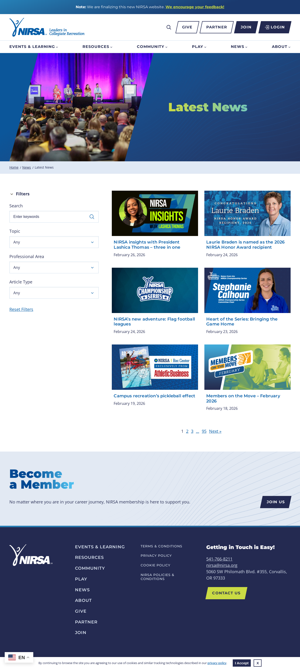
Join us (276, 502)
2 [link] (187, 431)
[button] (54, 242)
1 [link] (182, 431)
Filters (23, 194)
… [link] (197, 431)
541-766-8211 (219, 559)
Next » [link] (215, 431)
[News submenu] (246, 47)
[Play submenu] (205, 47)
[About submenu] (289, 47)
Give (187, 27)
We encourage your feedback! (194, 7)
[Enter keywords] (54, 216)
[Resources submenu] (111, 47)
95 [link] (204, 431)
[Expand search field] (168, 27)
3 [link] (192, 431)
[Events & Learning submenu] (57, 47)
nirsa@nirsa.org (221, 565)
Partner (216, 27)
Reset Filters (21, 309)
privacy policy (216, 663)
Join (246, 27)
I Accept (242, 663)
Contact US (226, 593)
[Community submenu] (166, 47)
